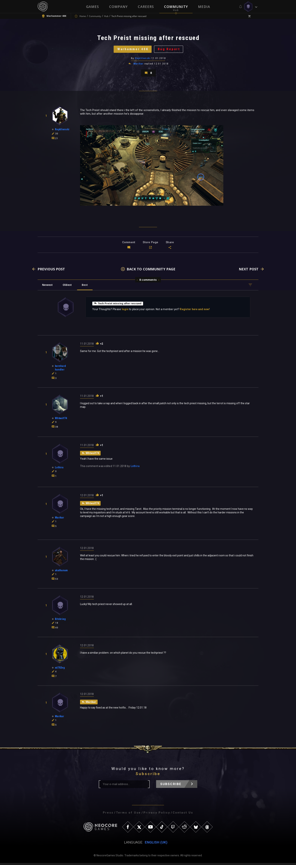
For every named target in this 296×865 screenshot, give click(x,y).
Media (204, 6)
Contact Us (183, 814)
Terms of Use (128, 814)
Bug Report (169, 50)
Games (92, 6)
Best (86, 287)
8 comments (148, 282)
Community (176, 6)
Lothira (135, 468)
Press (108, 814)
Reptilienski (142, 59)
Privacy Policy (156, 814)
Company (118, 6)
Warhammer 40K (132, 50)
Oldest (67, 287)
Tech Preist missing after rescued (118, 305)
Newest (47, 287)
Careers (146, 6)
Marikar (138, 65)
